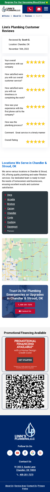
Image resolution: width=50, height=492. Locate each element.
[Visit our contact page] (39, 9)
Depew (10, 231)
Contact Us (25, 311)
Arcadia (11, 199)
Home (5, 16)
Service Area (20, 486)
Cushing (11, 222)
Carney (10, 208)
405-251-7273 (25, 305)
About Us (17, 16)
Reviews (28, 16)
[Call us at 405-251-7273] (30, 9)
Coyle (10, 217)
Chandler (11, 213)
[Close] (48, 2)
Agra (9, 195)
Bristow (11, 204)
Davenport (12, 226)
